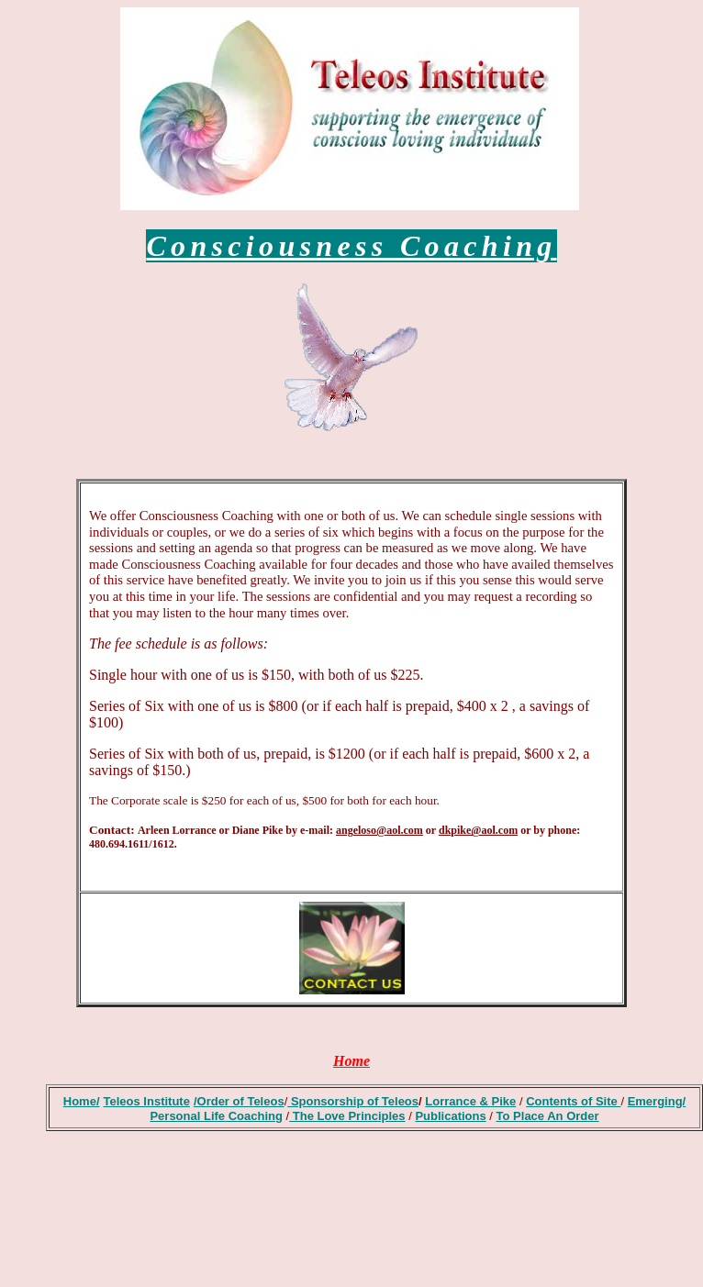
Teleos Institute (147, 1101)
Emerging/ (657, 1101)
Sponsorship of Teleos (352, 1101)
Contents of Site (573, 1101)
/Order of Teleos (239, 1101)
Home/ (81, 1101)
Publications (450, 1116)
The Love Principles (347, 1116)
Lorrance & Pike (470, 1101)
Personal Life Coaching (216, 1116)
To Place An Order (548, 1116)
